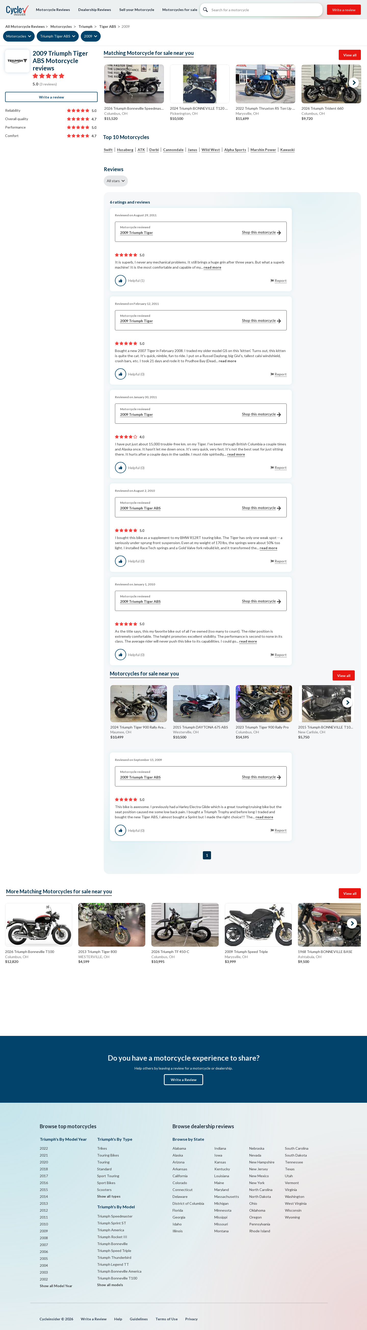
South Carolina (296, 1148)
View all (350, 55)
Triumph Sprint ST (111, 1223)
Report (281, 280)
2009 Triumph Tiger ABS (200, 508)
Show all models (110, 1285)
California (180, 1176)
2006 (44, 1251)
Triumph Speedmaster (115, 1216)
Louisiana (221, 1176)
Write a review (344, 10)
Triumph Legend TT (113, 1264)
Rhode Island (259, 1231)
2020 (44, 1162)
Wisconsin (293, 1210)
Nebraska (256, 1148)
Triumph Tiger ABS (55, 36)
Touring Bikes (108, 1155)
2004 (44, 1265)
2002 (44, 1279)
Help (118, 1319)
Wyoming (292, 1217)
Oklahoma (257, 1210)
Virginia (291, 1189)
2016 (44, 1183)
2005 (44, 1258)
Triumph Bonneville (112, 1243)
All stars (113, 181)
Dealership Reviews (94, 9)
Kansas (220, 1162)
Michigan (221, 1203)
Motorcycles (16, 36)
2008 (44, 1238)
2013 (44, 1203)
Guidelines (139, 1319)
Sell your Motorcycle (136, 9)
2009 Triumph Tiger (200, 232)
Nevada (255, 1155)
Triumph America (110, 1230)
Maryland (221, 1189)
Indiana (220, 1148)
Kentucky (222, 1169)
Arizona (179, 1162)
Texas (290, 1169)
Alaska (178, 1155)
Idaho (177, 1224)
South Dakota (296, 1155)
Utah (289, 1176)
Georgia (179, 1217)
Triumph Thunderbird (114, 1257)
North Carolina (260, 1189)
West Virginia (296, 1203)
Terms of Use (166, 1319)
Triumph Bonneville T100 (117, 1278)
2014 (44, 1196)
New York (257, 1183)
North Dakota (260, 1196)
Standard (104, 1169)
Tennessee (294, 1162)
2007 (44, 1245)
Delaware (180, 1196)
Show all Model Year (56, 1286)
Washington (294, 1196)
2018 (44, 1169)
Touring (103, 1162)
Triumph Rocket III (112, 1237)
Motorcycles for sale (179, 9)
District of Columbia (188, 1203)
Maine (219, 1183)
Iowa (218, 1155)
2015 (44, 1189)
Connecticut (183, 1189)
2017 (44, 1176)
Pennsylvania (259, 1224)
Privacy (191, 1319)
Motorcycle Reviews (53, 9)
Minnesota (222, 1210)
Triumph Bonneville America (119, 1271)
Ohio (253, 1203)
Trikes (102, 1148)
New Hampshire (261, 1162)
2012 (44, 1210)
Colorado (180, 1183)
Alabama (179, 1148)
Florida (178, 1210)
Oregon (255, 1217)
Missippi (220, 1217)
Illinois (178, 1231)
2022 (44, 1148)
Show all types (109, 1196)
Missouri (221, 1224)
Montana (221, 1231)
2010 (44, 1224)
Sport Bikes (106, 1183)
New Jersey (258, 1169)
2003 (44, 1272)
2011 (44, 1217)
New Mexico (259, 1176)
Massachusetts (226, 1196)
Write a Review (183, 1079)
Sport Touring (108, 1176)
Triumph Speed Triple (114, 1250)
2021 (44, 1155)
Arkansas (180, 1169)
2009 (88, 36)
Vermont (292, 1183)
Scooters (104, 1189)
